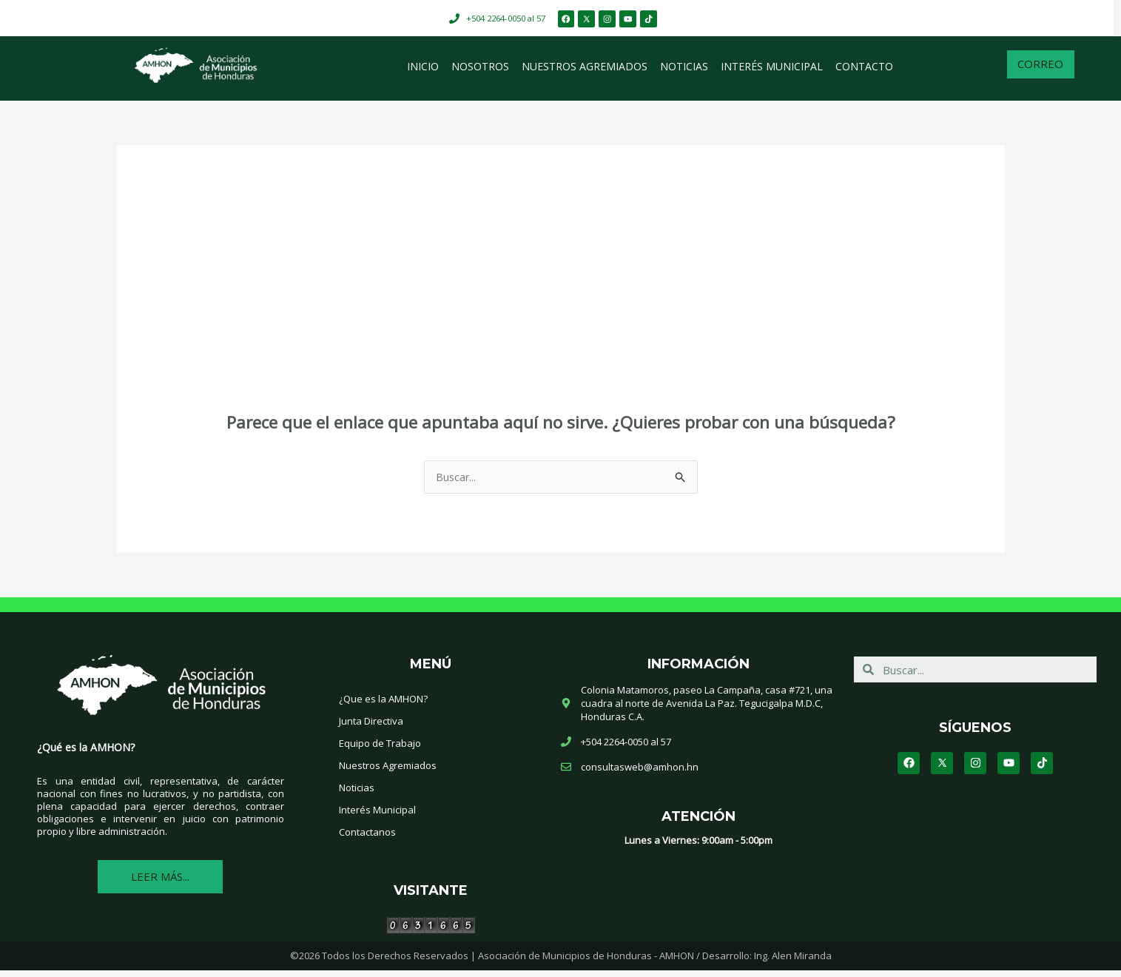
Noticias (684, 71)
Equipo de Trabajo (380, 749)
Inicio (423, 71)
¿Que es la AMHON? (383, 704)
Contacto (864, 71)
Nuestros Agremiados (584, 71)
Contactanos (367, 838)
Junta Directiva (371, 726)
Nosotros (480, 71)
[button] (1040, 72)
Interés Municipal (772, 71)
